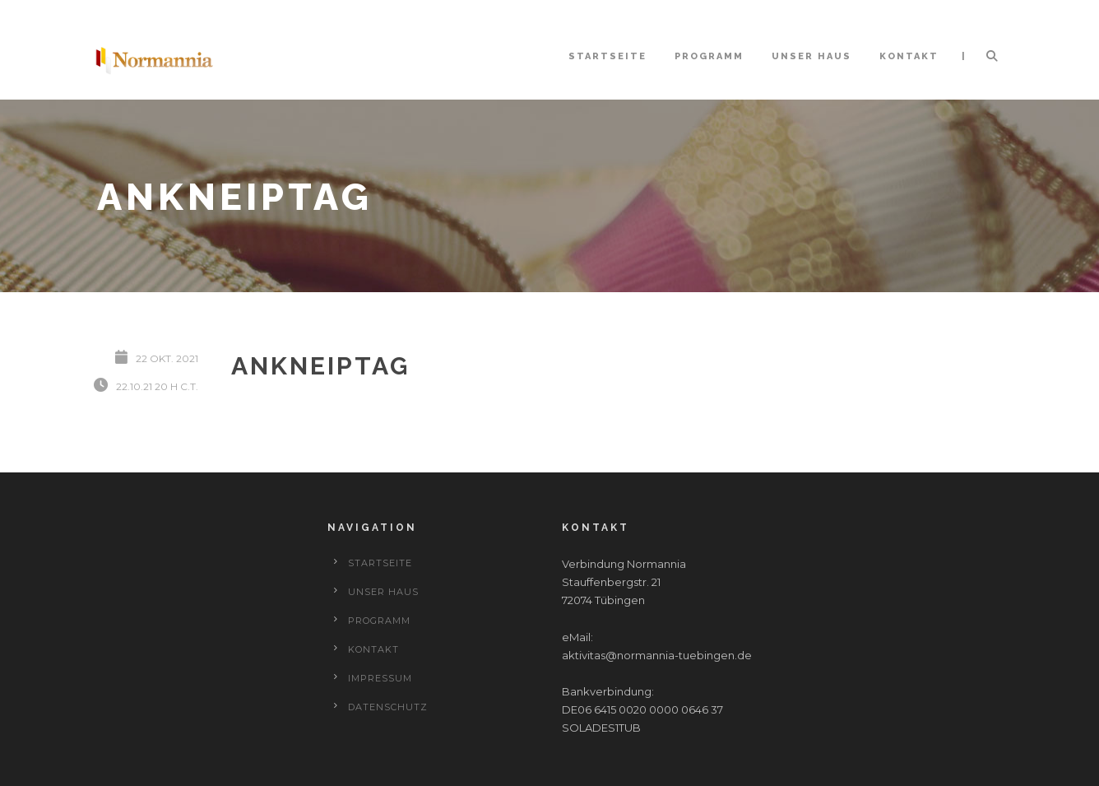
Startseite (607, 56)
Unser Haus (811, 56)
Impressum (380, 678)
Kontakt (909, 56)
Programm (709, 56)
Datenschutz (388, 707)
